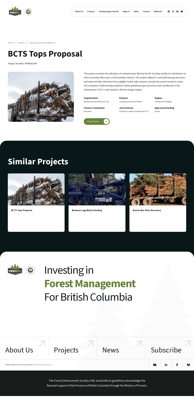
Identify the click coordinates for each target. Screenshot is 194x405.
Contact (146, 15)
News (136, 15)
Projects (91, 15)
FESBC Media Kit (40, 374)
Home (11, 42)
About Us (79, 15)
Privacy (49, 374)
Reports (126, 15)
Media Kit (158, 15)
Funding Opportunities (109, 15)
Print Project (98, 121)
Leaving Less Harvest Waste (42, 42)
